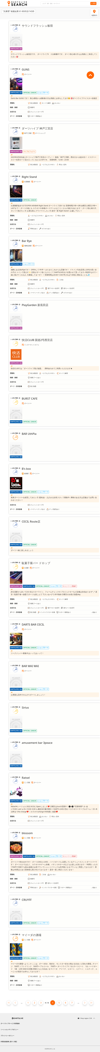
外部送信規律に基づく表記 (9, 1041)
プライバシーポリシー (7, 1036)
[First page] (8, 1002)
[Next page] (84, 1002)
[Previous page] (15, 1002)
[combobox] (65, 3)
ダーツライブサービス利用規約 (10, 1023)
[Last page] (91, 1002)
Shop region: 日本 (86, 1018)
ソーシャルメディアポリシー (9, 1029)
